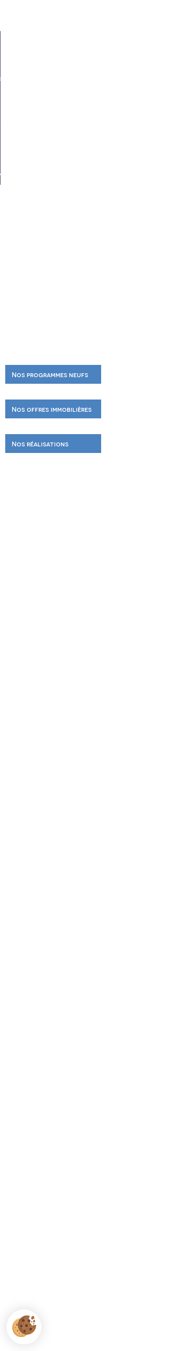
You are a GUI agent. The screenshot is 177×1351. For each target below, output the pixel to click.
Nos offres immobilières (52, 409)
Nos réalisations (40, 443)
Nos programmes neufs (50, 374)
